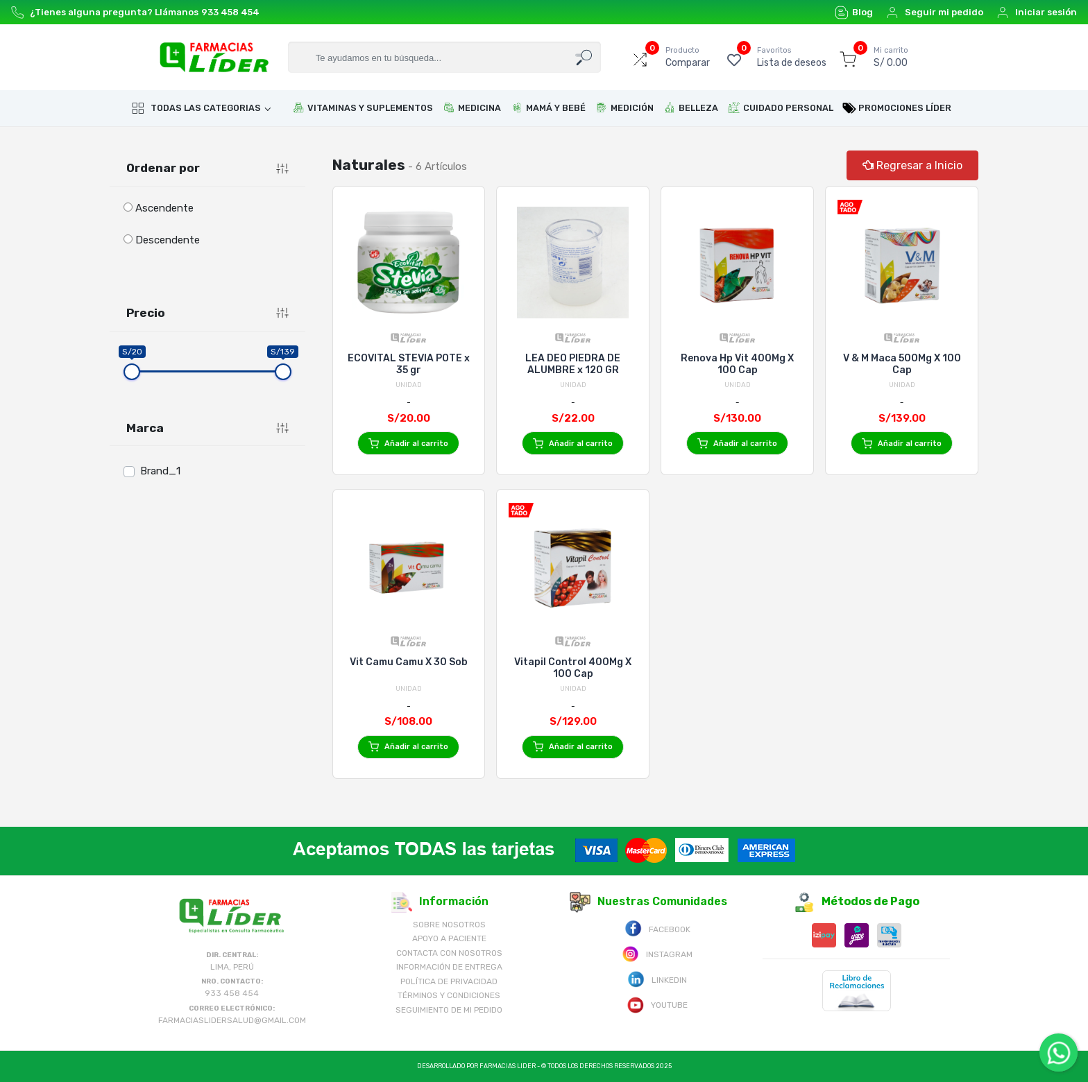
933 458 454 (230, 12)
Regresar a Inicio (912, 165)
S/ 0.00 (891, 57)
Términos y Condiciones (449, 995)
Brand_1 (160, 471)
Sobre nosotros (449, 924)
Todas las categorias (196, 108)
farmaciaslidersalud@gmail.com (232, 1020)
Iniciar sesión (1036, 12)
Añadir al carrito (408, 443)
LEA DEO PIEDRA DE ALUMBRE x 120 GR (572, 364)
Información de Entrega (449, 967)
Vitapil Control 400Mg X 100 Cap (572, 668)
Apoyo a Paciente (449, 938)
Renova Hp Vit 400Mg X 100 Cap (737, 364)
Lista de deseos (791, 57)
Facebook (657, 928)
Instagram (657, 953)
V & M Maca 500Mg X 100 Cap (902, 364)
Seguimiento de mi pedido (449, 1010)
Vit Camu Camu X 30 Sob (409, 662)
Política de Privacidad (449, 981)
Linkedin (657, 979)
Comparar (687, 57)
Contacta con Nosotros (449, 953)
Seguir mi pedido (934, 12)
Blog (854, 12)
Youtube (657, 1004)
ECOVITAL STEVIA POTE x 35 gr (409, 364)
